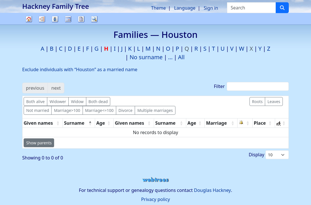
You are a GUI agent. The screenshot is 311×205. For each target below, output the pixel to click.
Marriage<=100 (99, 110)
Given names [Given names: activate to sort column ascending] (38, 123)
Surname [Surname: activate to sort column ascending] (165, 123)
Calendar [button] (68, 19)
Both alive (35, 101)
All (181, 57)
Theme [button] (158, 8)
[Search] (282, 7)
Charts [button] (42, 19)
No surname (146, 57)
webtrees (155, 180)
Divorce (125, 110)
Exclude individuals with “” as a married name (79, 69)
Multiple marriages (155, 110)
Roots (257, 101)
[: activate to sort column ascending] (245, 123)
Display (269, 154)
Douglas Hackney (212, 190)
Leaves (273, 101)
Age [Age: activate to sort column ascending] (100, 123)
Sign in (211, 8)
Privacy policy (155, 199)
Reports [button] (81, 19)
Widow (77, 101)
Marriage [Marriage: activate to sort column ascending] (216, 123)
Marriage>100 (67, 110)
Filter (251, 86)
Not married (37, 110)
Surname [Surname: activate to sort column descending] (74, 123)
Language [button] (184, 8)
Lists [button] (55, 19)
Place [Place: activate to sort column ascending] (260, 123)
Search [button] (94, 19)
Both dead (98, 101)
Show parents (39, 142)
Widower (58, 101)
